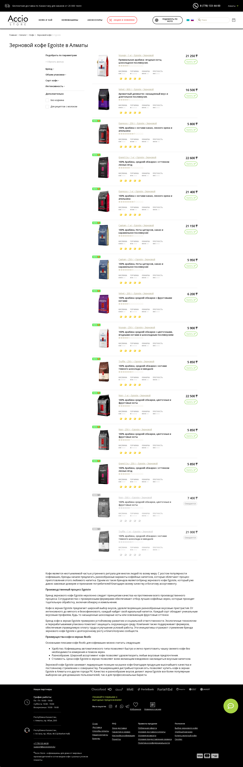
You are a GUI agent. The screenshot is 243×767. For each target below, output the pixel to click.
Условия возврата (147, 735)
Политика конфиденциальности (154, 742)
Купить (191, 62)
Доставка (97, 727)
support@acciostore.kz (44, 746)
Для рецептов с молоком (64, 106)
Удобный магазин (183, 731)
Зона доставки (119, 728)
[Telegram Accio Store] (127, 706)
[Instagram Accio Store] (110, 706)
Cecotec (178, 739)
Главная (13, 35)
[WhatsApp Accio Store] (121, 706)
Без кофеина (57, 100)
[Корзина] (233, 20)
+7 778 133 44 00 (41, 743)
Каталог (23, 35)
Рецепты (116, 739)
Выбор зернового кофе (186, 728)
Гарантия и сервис (121, 731)
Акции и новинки (124, 20)
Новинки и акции (152, 709)
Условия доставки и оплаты (152, 731)
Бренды (96, 738)
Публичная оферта (147, 728)
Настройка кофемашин (123, 735)
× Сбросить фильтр (55, 62)
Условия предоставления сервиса (155, 739)
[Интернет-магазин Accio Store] (18, 20)
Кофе (31, 35)
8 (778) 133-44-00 (210, 5)
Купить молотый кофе (186, 735)
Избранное (135, 709)
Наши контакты (100, 734)
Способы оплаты (100, 731)
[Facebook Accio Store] (116, 706)
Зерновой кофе (44, 35)
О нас (95, 723)
